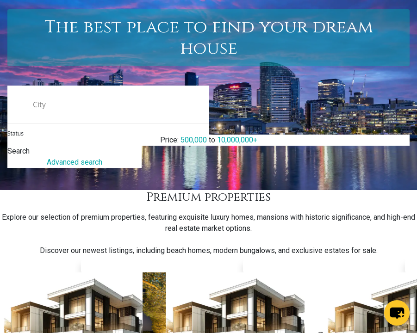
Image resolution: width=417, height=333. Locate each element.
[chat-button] (397, 313)
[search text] (108, 104)
